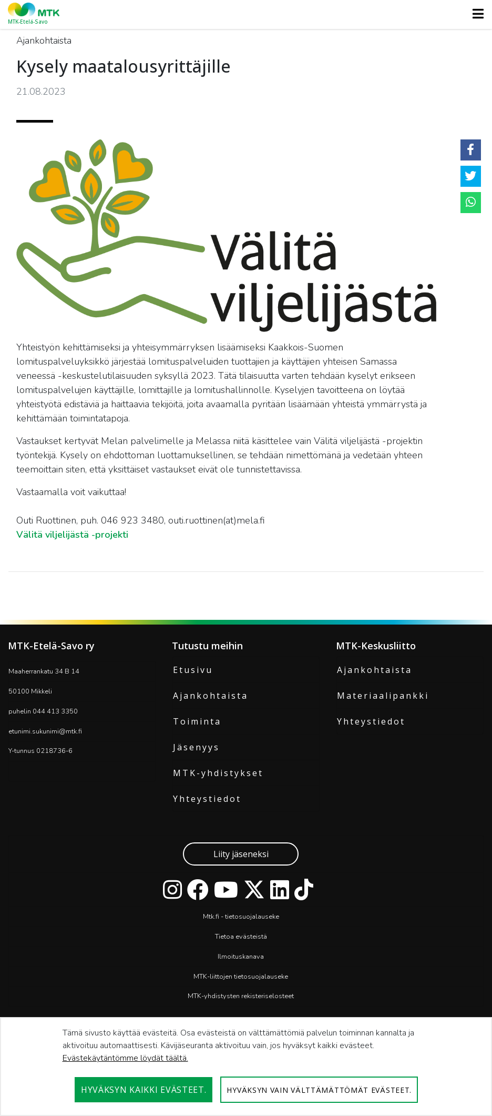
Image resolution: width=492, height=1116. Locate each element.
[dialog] (246, 1066)
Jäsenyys (196, 747)
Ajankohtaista (210, 695)
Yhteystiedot (207, 799)
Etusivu (193, 670)
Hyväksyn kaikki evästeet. (144, 1089)
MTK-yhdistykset (218, 773)
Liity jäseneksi (241, 854)
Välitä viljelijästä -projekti (72, 534)
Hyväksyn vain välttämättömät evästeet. (319, 1090)
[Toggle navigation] (475, 14)
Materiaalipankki (383, 695)
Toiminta (197, 721)
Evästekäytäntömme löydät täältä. (125, 1058)
